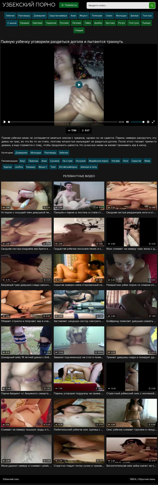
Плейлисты (71, 5)
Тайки (88, 23)
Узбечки (10, 16)
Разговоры (24, 16)
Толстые (147, 16)
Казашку (30, 167)
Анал (73, 16)
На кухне (81, 161)
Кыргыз (8, 167)
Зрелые (134, 16)
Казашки (24, 23)
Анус (22, 161)
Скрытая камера (58, 16)
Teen (53, 167)
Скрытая (136, 161)
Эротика (110, 23)
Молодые (121, 16)
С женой (11, 23)
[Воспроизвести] (4, 122)
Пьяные (146, 23)
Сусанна (54, 161)
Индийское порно (98, 161)
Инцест (84, 16)
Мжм (147, 161)
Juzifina (19, 167)
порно (29, 5)
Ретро (121, 23)
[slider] (63, 122)
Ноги (125, 161)
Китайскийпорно (68, 167)
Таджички (51, 23)
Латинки (76, 23)
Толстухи (134, 23)
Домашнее (39, 16)
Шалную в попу (89, 167)
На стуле (67, 161)
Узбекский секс (11, 480)
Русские (64, 23)
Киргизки (37, 23)
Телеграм (97, 16)
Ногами (116, 161)
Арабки (98, 23)
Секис (109, 16)
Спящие (79, 31)
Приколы (33, 161)
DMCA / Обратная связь (142, 480)
